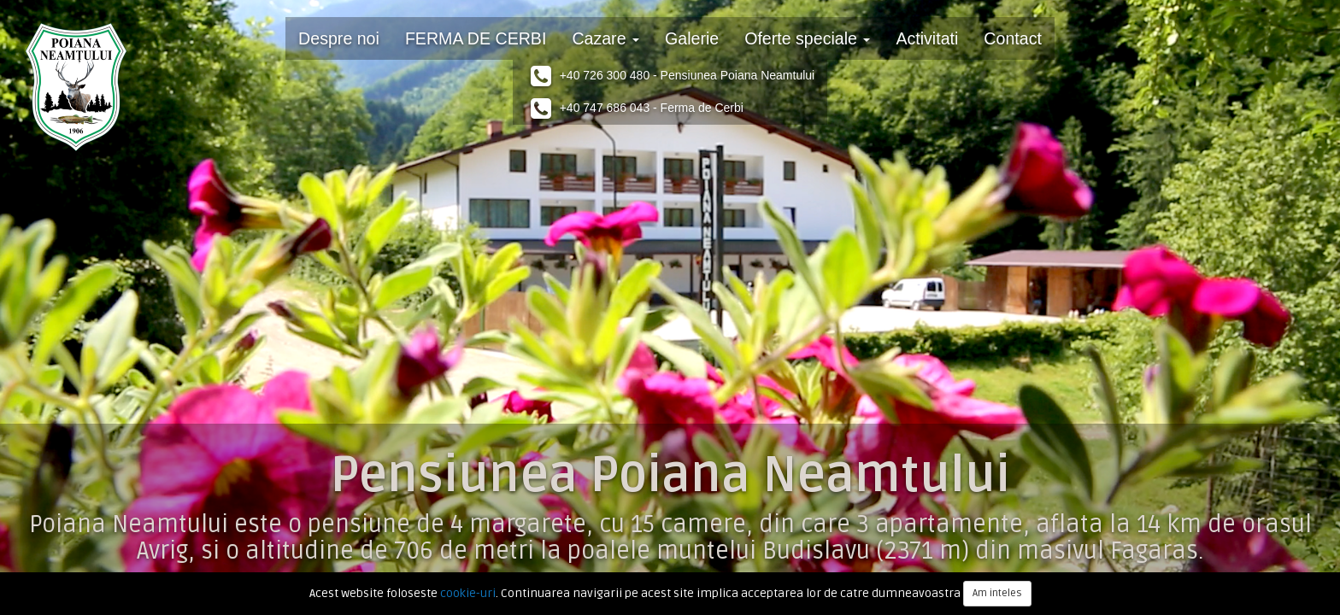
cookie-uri (468, 593)
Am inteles (997, 593)
